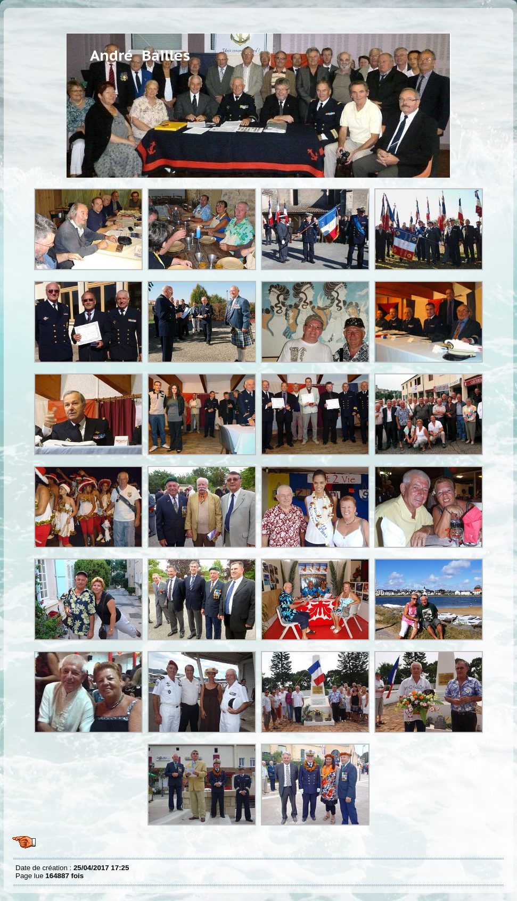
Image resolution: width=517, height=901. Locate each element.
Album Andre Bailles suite (18, 16)
